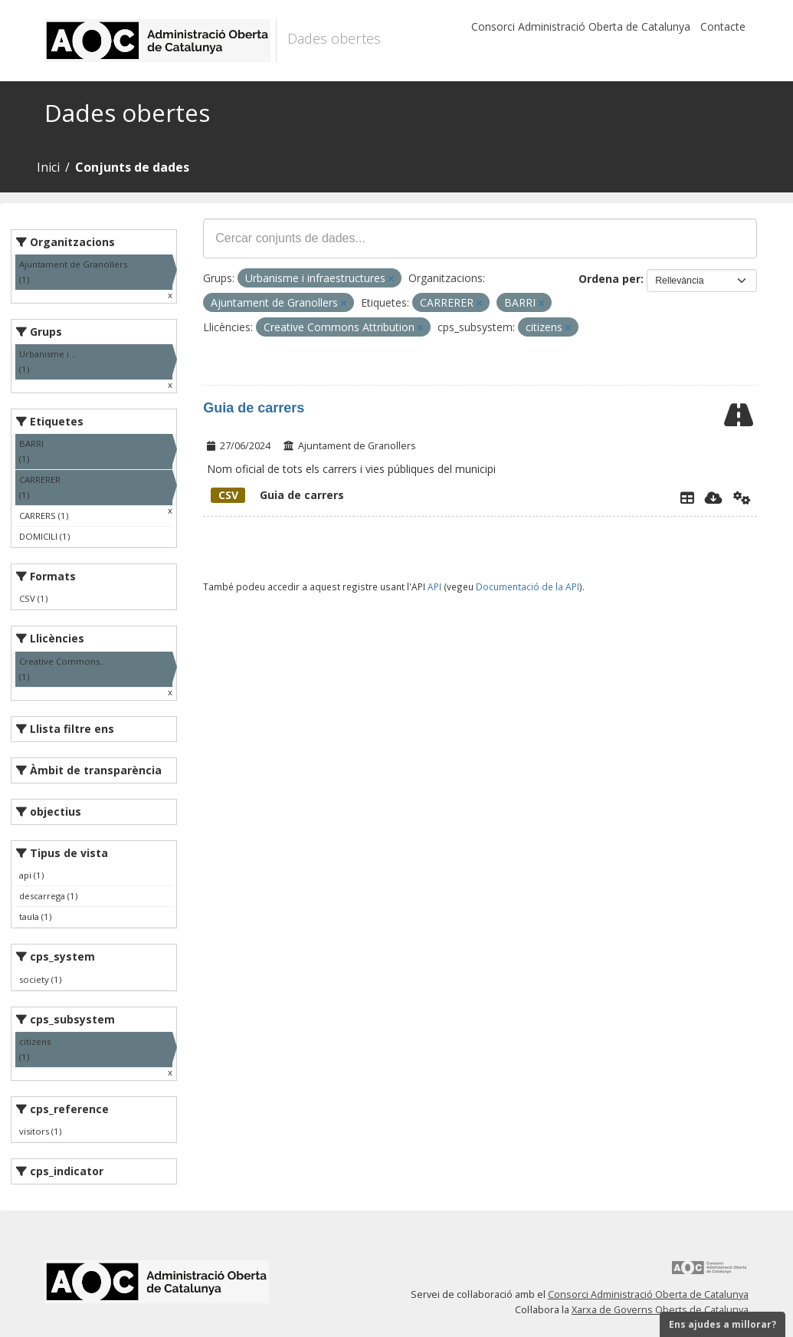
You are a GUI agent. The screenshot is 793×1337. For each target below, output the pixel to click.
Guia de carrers (253, 408)
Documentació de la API (527, 586)
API (434, 586)
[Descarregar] (714, 497)
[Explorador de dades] (687, 497)
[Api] (742, 497)
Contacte (722, 26)
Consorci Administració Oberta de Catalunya (580, 26)
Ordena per (609, 278)
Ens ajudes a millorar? (722, 1324)
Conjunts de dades (132, 167)
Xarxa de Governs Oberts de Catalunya (660, 1309)
